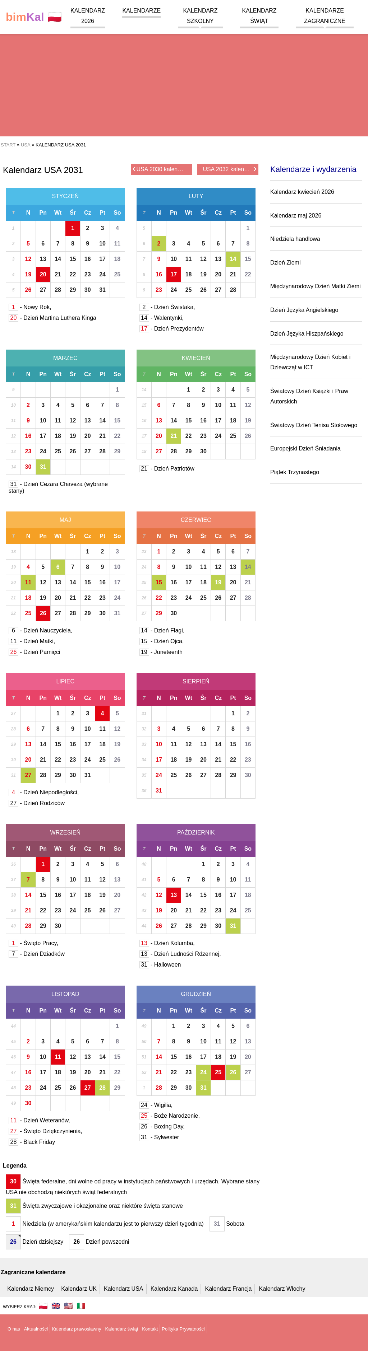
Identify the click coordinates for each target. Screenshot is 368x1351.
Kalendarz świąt (121, 1329)
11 (117, 243)
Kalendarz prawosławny (76, 1329)
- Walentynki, (161, 318)
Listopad (65, 994)
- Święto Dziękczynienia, (45, 1131)
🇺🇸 (68, 1306)
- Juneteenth (161, 652)
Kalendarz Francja (228, 1289)
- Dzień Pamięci (34, 652)
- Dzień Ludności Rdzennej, (180, 954)
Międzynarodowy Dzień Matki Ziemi (315, 286)
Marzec (65, 358)
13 (43, 259)
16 (87, 259)
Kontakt (150, 1329)
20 (43, 274)
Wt (57, 213)
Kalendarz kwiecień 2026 (302, 192)
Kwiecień (196, 358)
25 (117, 274)
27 (43, 290)
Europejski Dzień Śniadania (305, 448)
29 (73, 290)
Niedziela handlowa (295, 239)
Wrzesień (65, 832)
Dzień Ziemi (285, 263)
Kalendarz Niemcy (30, 1289)
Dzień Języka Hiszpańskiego (307, 334)
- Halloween (160, 965)
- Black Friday (32, 1142)
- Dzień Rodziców (37, 803)
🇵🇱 (34, 17)
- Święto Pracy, (33, 943)
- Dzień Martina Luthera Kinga (52, 318)
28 (58, 290)
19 (28, 274)
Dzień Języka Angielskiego (304, 310)
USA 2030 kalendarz (161, 169)
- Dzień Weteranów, (39, 1120)
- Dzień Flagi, (162, 630)
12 (28, 259)
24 (102, 274)
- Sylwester (159, 1137)
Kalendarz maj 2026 (295, 215)
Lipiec (65, 681)
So (117, 213)
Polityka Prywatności (183, 1329)
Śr (73, 213)
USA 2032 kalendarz (230, 169)
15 (73, 259)
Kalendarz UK (79, 1289)
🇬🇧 (55, 1306)
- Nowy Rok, (30, 307)
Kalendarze (141, 11)
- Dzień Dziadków (37, 954)
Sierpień (196, 681)
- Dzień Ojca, (161, 641)
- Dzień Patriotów (166, 469)
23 (87, 274)
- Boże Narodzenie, (169, 1116)
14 (58, 259)
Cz (87, 213)
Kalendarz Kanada (174, 1289)
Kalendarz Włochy (282, 1289)
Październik (196, 832)
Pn (43, 213)
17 (102, 259)
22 (73, 274)
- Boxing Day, (162, 1126)
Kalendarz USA (123, 1289)
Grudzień (196, 994)
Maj (65, 520)
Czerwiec (196, 520)
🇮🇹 (81, 1306)
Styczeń (65, 196)
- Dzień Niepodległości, (44, 792)
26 (28, 290)
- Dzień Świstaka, (167, 307)
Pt (102, 213)
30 (87, 290)
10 (102, 243)
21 (58, 274)
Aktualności (36, 1329)
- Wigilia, (156, 1105)
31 (102, 290)
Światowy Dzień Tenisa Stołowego (314, 425)
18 (117, 259)
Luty (196, 196)
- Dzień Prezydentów (171, 329)
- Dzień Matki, (32, 641)
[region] (184, 79)
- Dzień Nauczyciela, (40, 630)
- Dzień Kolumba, (167, 943)
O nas (14, 1329)
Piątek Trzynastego (294, 472)
